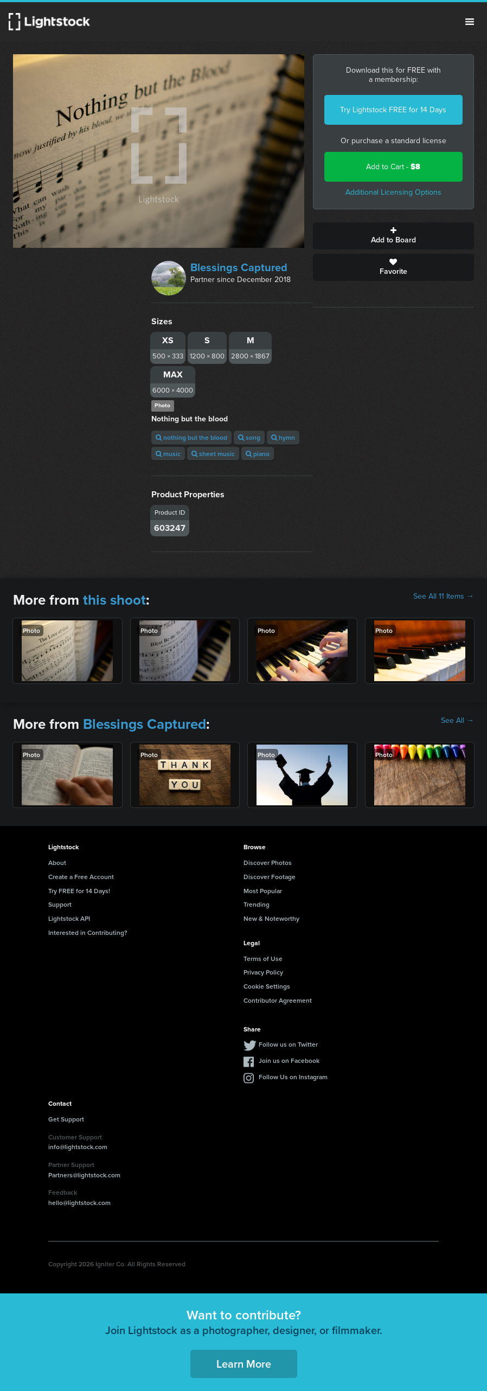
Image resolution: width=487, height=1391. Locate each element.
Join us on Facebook (289, 1060)
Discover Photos (268, 862)
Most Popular (263, 890)
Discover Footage (270, 876)
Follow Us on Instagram (293, 1076)
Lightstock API (69, 918)
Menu (469, 21)
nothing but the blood (191, 437)
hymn (283, 437)
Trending (257, 904)
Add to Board (394, 236)
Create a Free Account (81, 876)
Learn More (243, 1363)
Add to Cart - (393, 166)
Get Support (66, 1119)
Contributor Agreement (278, 1000)
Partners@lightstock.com (84, 1175)
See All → (457, 720)
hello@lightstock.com (79, 1202)
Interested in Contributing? (87, 932)
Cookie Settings (267, 986)
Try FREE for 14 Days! (79, 890)
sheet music (213, 453)
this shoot (114, 599)
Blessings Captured (238, 267)
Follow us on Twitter (288, 1044)
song (249, 437)
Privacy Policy (263, 972)
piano (258, 453)
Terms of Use (263, 958)
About (57, 862)
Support (60, 904)
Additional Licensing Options (393, 192)
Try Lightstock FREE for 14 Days (393, 110)
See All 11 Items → (443, 596)
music (168, 453)
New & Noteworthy (271, 918)
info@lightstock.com (77, 1146)
